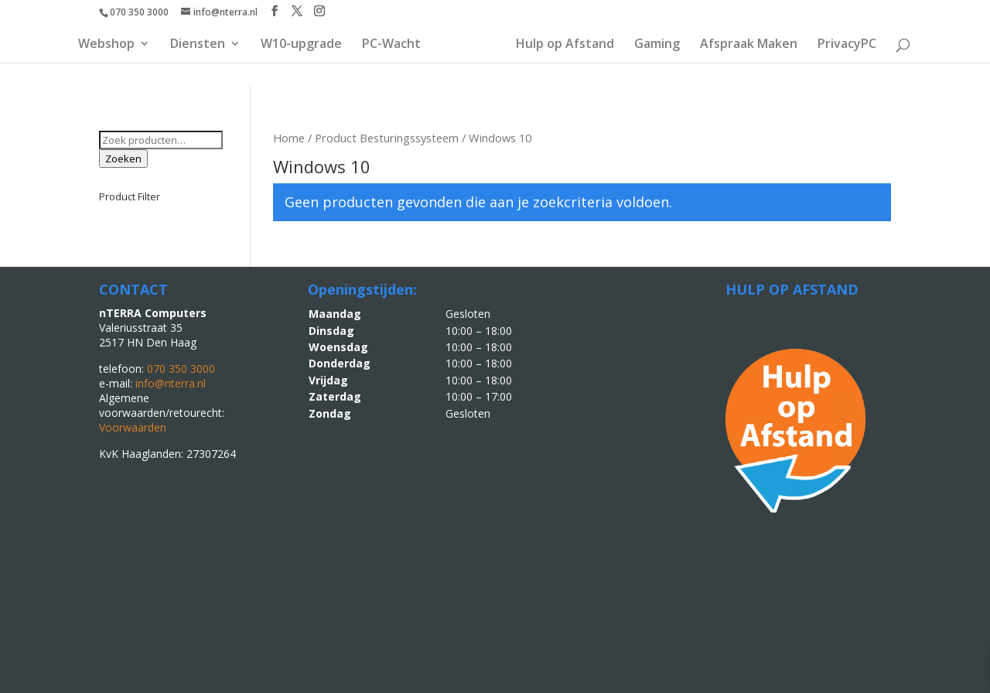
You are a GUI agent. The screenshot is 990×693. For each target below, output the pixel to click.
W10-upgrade (301, 45)
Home (289, 137)
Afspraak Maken (748, 45)
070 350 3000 (139, 12)
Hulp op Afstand (565, 45)
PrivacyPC (847, 45)
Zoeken (123, 159)
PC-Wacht (391, 45)
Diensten (197, 45)
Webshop (106, 45)
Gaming (657, 45)
